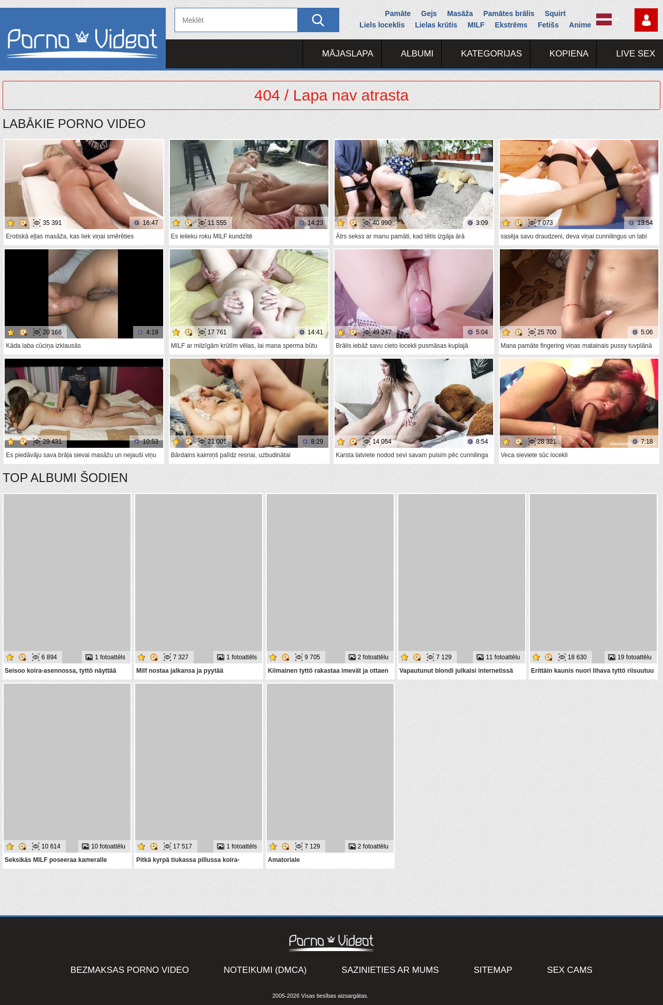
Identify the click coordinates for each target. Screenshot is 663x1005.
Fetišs (548, 25)
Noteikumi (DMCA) (265, 970)
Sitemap (492, 970)
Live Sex (635, 54)
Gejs (429, 13)
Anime (580, 25)
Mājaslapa (347, 54)
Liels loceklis (382, 25)
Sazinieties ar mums (390, 970)
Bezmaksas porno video (129, 970)
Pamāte (398, 13)
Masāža (460, 13)
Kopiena (569, 54)
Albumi (417, 54)
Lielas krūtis (436, 25)
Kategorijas (491, 54)
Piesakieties (646, 20)
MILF (476, 25)
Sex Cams (570, 970)
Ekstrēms (511, 25)
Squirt (555, 13)
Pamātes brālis (509, 13)
